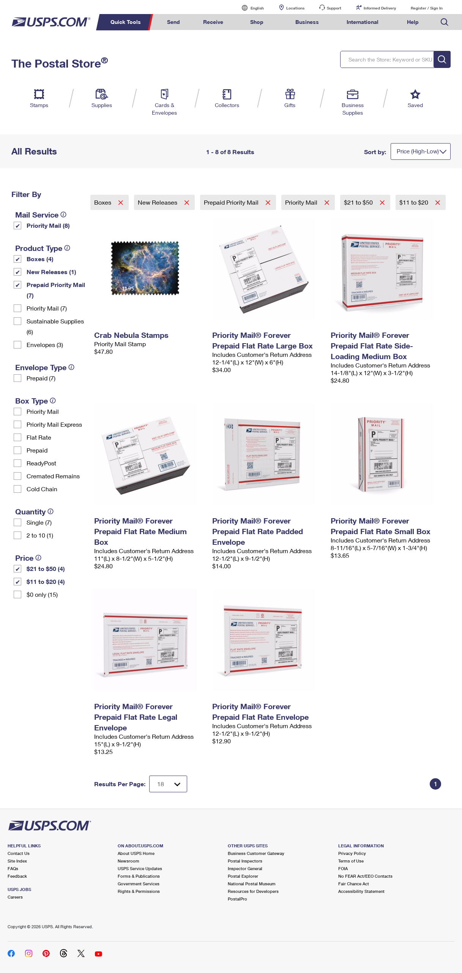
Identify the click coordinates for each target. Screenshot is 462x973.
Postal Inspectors (245, 860)
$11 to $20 (414, 202)
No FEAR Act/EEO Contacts (365, 876)
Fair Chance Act (353, 883)
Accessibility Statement (361, 891)
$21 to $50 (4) (46, 568)
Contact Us (19, 853)
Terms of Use (351, 860)
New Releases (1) (51, 271)
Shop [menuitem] (256, 22)
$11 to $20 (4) (46, 581)
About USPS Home (136, 853)
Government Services (138, 883)
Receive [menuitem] (213, 22)
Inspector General (245, 868)
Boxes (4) (40, 258)
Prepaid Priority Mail (232, 202)
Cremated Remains (53, 475)
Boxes (103, 202)
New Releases (158, 202)
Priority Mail (43, 411)
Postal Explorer (243, 876)
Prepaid (37, 450)
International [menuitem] (362, 22)
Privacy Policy (352, 853)
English (249, 7)
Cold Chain (42, 488)
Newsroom (128, 860)
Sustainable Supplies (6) (55, 326)
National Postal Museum (252, 883)
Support (334, 8)
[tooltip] (63, 214)
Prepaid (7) (41, 378)
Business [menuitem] (307, 22)
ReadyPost (41, 463)
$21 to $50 (359, 202)
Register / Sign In (427, 8)
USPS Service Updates (140, 868)
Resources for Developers (253, 891)
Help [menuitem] (413, 22)
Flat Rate (39, 437)
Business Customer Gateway (256, 853)
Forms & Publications (139, 876)
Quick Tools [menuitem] (125, 22)
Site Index (17, 860)
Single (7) (39, 522)
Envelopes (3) (45, 344)
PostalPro (237, 898)
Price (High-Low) (418, 151)
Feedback (17, 876)
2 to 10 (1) (40, 535)
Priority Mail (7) (47, 308)
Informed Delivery (380, 8)
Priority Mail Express (54, 424)
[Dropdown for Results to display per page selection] (168, 784)
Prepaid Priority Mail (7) (56, 290)
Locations (295, 8)
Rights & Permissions (139, 891)
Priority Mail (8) (48, 225)
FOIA (343, 868)
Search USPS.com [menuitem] (444, 22)
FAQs (13, 868)
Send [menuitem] (173, 22)
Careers (15, 896)
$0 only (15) (42, 594)
